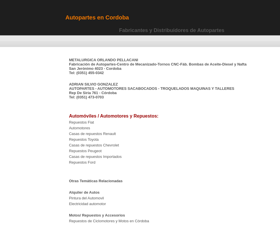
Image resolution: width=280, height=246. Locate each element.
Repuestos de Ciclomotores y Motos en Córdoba (109, 221)
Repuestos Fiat (81, 122)
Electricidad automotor (88, 204)
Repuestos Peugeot (85, 151)
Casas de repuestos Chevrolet (94, 145)
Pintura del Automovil (86, 198)
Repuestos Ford (82, 162)
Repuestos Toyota (84, 139)
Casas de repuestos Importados (95, 156)
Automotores (79, 128)
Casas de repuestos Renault (92, 134)
